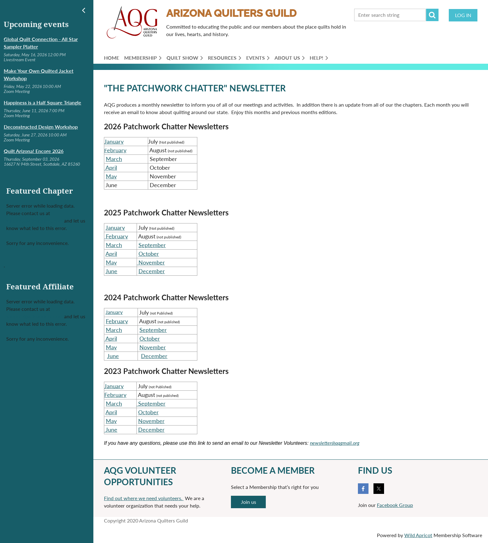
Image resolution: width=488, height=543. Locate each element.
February (117, 321)
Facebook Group (395, 505)
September (152, 245)
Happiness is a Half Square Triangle (42, 102)
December (151, 271)
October (148, 253)
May (111, 176)
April (110, 167)
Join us (248, 502)
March (114, 158)
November (152, 347)
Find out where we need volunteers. (144, 498)
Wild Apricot (418, 535)
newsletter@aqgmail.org (334, 443)
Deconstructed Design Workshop (41, 127)
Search (432, 15)
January (114, 141)
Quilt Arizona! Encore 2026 (33, 151)
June (111, 271)
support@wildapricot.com (34, 220)
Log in (463, 15)
